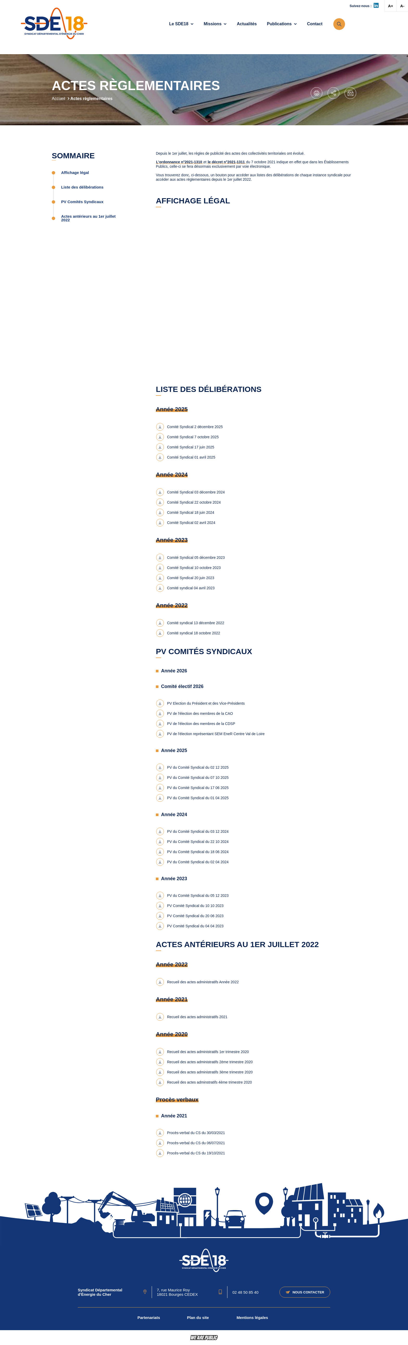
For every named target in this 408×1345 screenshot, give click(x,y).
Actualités (247, 24)
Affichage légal (75, 172)
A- (402, 6)
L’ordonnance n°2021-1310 (179, 162)
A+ (390, 6)
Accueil (58, 98)
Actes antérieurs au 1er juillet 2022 (88, 218)
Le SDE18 (181, 24)
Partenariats (148, 1317)
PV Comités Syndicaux (82, 202)
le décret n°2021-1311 (227, 162)
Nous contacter (304, 1292)
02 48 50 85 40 (245, 1292)
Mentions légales (252, 1317)
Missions (215, 24)
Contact (315, 24)
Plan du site (198, 1317)
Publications (282, 24)
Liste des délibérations (82, 187)
